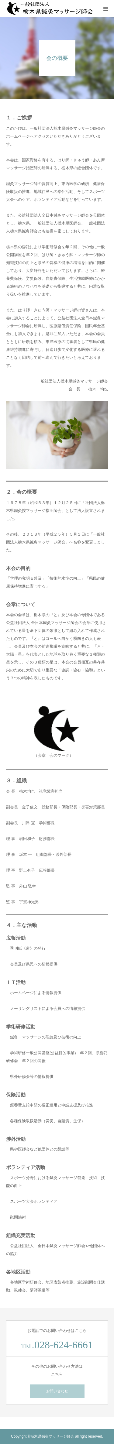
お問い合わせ (57, 1391)
